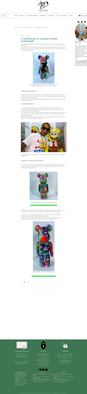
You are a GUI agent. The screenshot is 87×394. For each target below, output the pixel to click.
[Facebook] (82, 22)
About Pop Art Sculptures (40, 27)
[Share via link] (27, 282)
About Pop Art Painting (26, 27)
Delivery (25, 375)
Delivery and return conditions (20, 378)
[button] (71, 27)
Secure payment (19, 375)
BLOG (16, 27)
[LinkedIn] (85, 22)
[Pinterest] (46, 369)
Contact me (17, 382)
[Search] (3, 16)
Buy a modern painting (20, 373)
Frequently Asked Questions (21, 384)
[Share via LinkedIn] (24, 282)
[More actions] (65, 35)
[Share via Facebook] (21, 282)
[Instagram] (78, 22)
